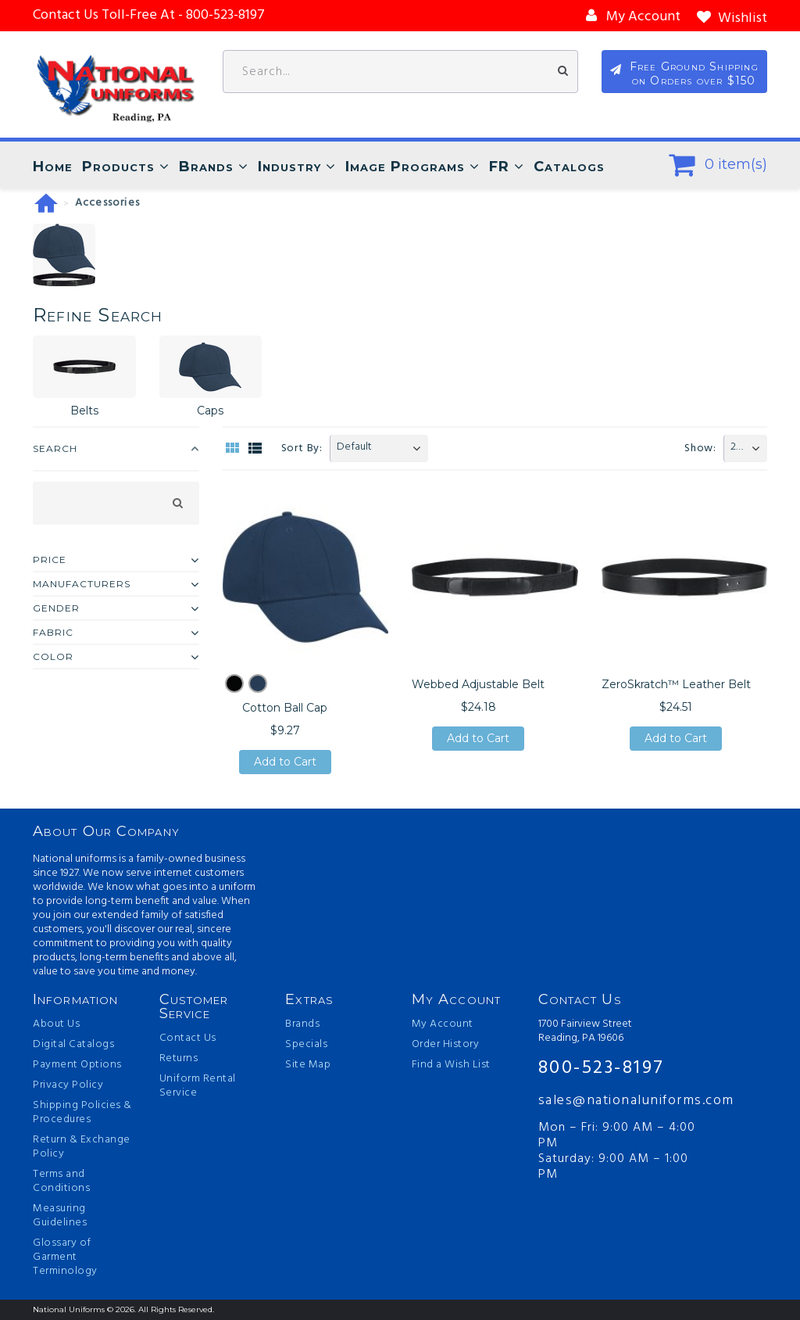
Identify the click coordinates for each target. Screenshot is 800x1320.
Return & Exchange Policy (81, 1147)
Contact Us (187, 1038)
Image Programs (405, 166)
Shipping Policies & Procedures (82, 1113)
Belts (84, 410)
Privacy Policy (68, 1085)
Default (354, 447)
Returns (178, 1059)
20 (736, 447)
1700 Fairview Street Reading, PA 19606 (585, 1031)
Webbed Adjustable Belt (478, 684)
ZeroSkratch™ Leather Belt (676, 684)
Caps (210, 410)
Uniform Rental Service (197, 1086)
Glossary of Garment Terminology (65, 1257)
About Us (56, 1024)
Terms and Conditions (61, 1182)
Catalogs (569, 166)
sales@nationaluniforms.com (621, 1100)
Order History (446, 1045)
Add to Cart (285, 762)
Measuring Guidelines (60, 1216)
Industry (289, 166)
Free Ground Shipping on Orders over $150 (694, 73)
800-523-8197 (601, 1068)
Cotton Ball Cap (284, 708)
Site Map (307, 1065)
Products (118, 166)
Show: (700, 448)
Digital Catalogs (73, 1045)
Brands (206, 166)
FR (499, 166)
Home (53, 166)
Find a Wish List (451, 1065)
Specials (306, 1045)
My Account (442, 1024)
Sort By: (302, 448)
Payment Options (77, 1065)
